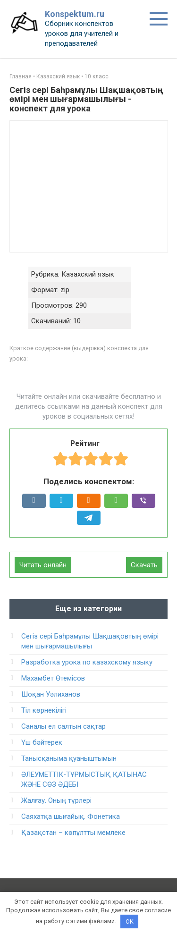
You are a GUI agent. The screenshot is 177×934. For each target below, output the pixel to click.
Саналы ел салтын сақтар (63, 726)
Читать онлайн (43, 565)
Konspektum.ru (74, 14)
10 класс (96, 76)
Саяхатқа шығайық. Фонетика (70, 816)
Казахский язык (58, 76)
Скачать (144, 565)
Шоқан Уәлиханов (50, 694)
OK (130, 921)
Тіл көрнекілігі (44, 710)
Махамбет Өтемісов (53, 678)
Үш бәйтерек (41, 742)
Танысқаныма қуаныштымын (69, 758)
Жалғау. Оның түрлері (56, 800)
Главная (20, 76)
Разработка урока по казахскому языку (86, 662)
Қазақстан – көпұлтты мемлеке (73, 832)
